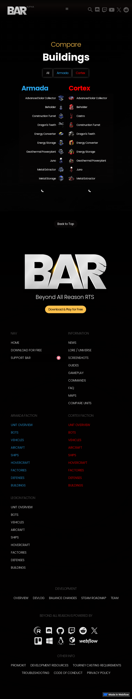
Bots (14, 432)
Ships (15, 455)
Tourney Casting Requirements (97, 665)
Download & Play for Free (65, 309)
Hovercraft (20, 463)
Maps (72, 395)
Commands (77, 380)
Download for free (26, 350)
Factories (18, 470)
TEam (114, 598)
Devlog (39, 598)
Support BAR (21, 358)
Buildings (18, 485)
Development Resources (49, 665)
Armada (62, 73)
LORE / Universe (79, 350)
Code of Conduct (68, 673)
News (72, 342)
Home (15, 342)
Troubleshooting (35, 673)
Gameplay (76, 373)
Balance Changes (63, 598)
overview (21, 598)
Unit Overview (22, 425)
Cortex (80, 73)
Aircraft (18, 447)
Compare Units (79, 403)
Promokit (18, 665)
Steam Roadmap (93, 598)
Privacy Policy (98, 673)
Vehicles (17, 440)
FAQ (71, 388)
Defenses (17, 478)
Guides (73, 365)
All (47, 73)
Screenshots (78, 358)
